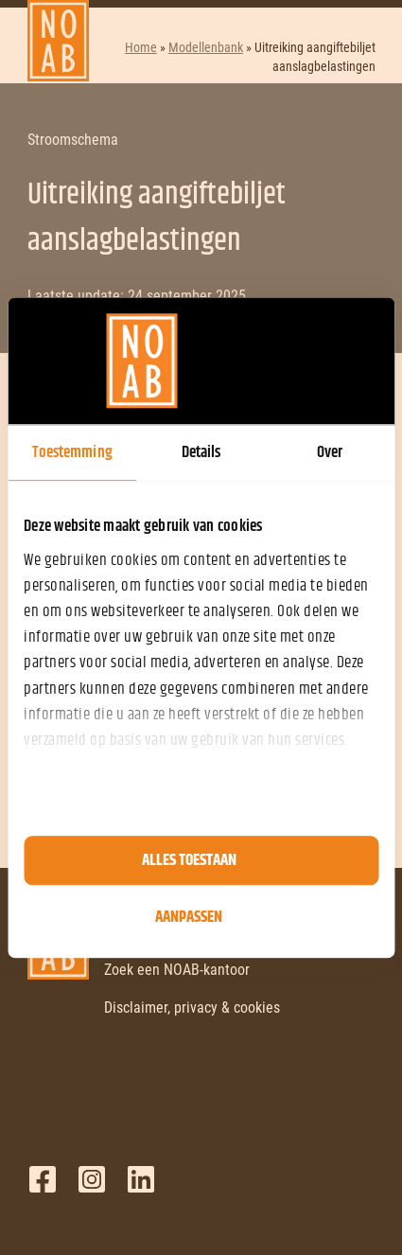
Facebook (42, 1179)
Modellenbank (205, 47)
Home (141, 47)
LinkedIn (141, 1179)
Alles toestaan (189, 860)
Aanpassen (188, 917)
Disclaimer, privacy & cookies (192, 1007)
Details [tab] (201, 452)
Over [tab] (329, 452)
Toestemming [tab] (72, 452)
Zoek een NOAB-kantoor (177, 970)
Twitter (92, 1179)
